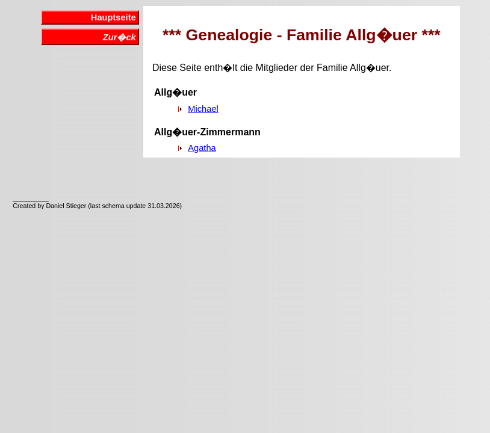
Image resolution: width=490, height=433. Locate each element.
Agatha (202, 148)
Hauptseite (113, 17)
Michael (203, 109)
